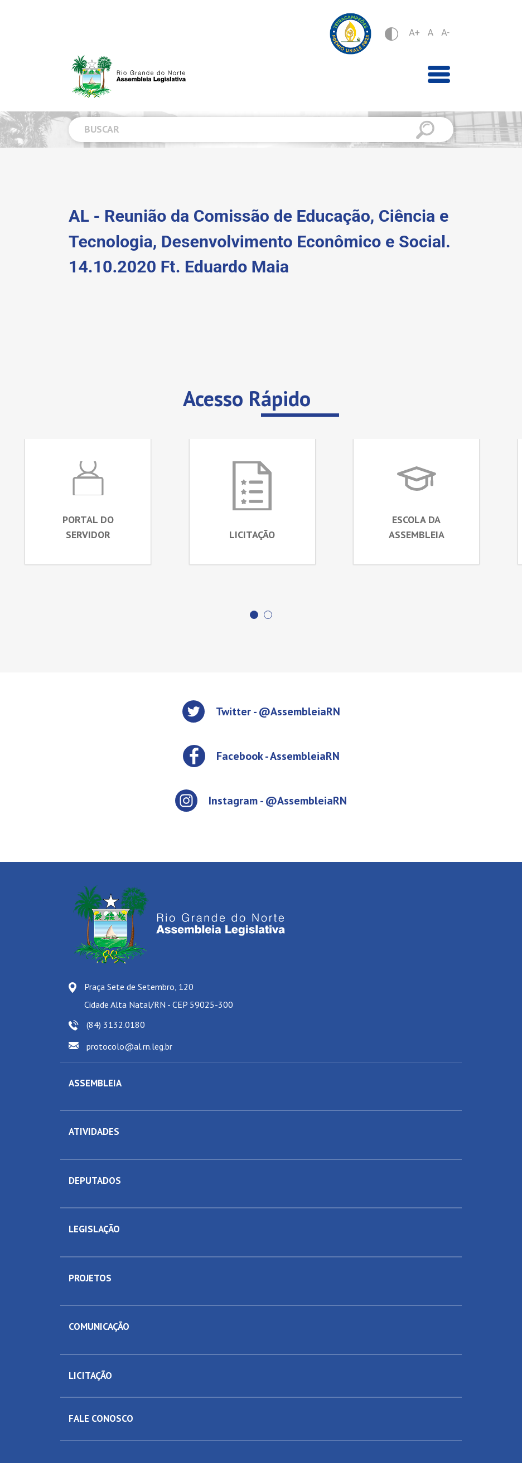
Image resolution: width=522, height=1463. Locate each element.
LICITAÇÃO (90, 1375)
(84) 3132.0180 (115, 1024)
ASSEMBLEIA (95, 1083)
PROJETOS (90, 1278)
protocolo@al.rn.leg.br (129, 1046)
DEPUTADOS (95, 1180)
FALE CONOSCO (101, 1418)
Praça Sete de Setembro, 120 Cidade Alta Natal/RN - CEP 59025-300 (158, 995)
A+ (414, 32)
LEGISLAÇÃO (94, 1229)
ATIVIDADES (94, 1131)
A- (445, 32)
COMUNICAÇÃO (99, 1326)
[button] (254, 615)
